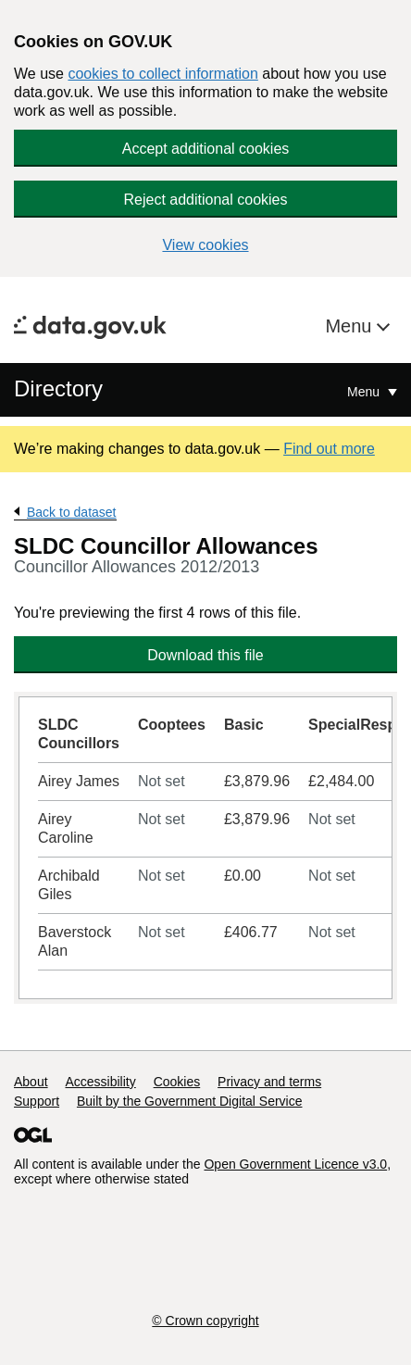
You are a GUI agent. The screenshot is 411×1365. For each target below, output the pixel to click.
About (31, 1081)
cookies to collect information (162, 73)
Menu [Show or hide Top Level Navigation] (365, 391)
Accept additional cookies (206, 149)
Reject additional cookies (206, 199)
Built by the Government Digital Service (190, 1101)
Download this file (205, 655)
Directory (58, 388)
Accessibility (100, 1081)
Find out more (329, 449)
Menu (351, 326)
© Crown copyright (205, 1320)
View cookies (205, 245)
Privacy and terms (269, 1081)
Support (36, 1101)
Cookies (177, 1081)
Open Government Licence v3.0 (295, 1164)
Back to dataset (72, 512)
